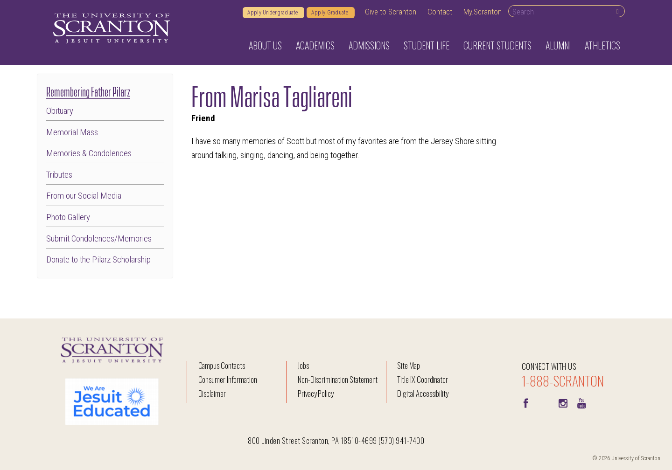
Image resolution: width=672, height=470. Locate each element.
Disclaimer (212, 393)
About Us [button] (265, 45)
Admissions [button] (369, 45)
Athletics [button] (602, 45)
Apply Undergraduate (273, 12)
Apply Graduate (330, 12)
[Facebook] (525, 402)
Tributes (59, 175)
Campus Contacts (221, 365)
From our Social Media (83, 196)
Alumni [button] (558, 45)
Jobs (303, 365)
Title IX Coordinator (422, 379)
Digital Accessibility (422, 393)
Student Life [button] (426, 45)
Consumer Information (227, 379)
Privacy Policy (316, 393)
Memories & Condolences (89, 154)
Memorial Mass (72, 133)
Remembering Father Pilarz (88, 90)
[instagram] (562, 402)
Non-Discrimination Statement (338, 379)
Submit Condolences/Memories (99, 239)
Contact (439, 11)
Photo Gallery (68, 217)
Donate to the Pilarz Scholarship (98, 260)
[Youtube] (581, 402)
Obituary (59, 111)
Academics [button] (315, 45)
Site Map (408, 365)
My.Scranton (482, 11)
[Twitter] (544, 402)
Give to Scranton (390, 11)
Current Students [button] (497, 45)
